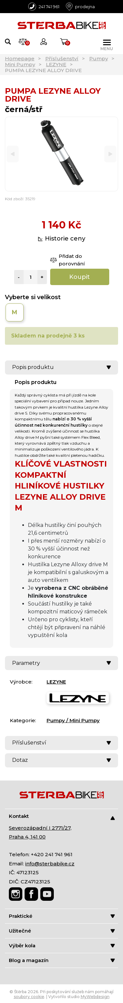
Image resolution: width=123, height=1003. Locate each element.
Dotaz (61, 760)
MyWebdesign (95, 996)
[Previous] (13, 154)
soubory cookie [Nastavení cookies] (29, 996)
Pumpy (98, 58)
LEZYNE (56, 64)
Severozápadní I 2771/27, (40, 828)
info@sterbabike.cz (49, 863)
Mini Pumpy (20, 64)
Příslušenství (61, 58)
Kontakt (62, 816)
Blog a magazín (62, 960)
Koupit (79, 276)
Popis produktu (61, 367)
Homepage (19, 58)
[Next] (110, 154)
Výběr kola (62, 945)
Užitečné (62, 931)
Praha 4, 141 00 (27, 837)
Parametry (61, 663)
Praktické (62, 916)
